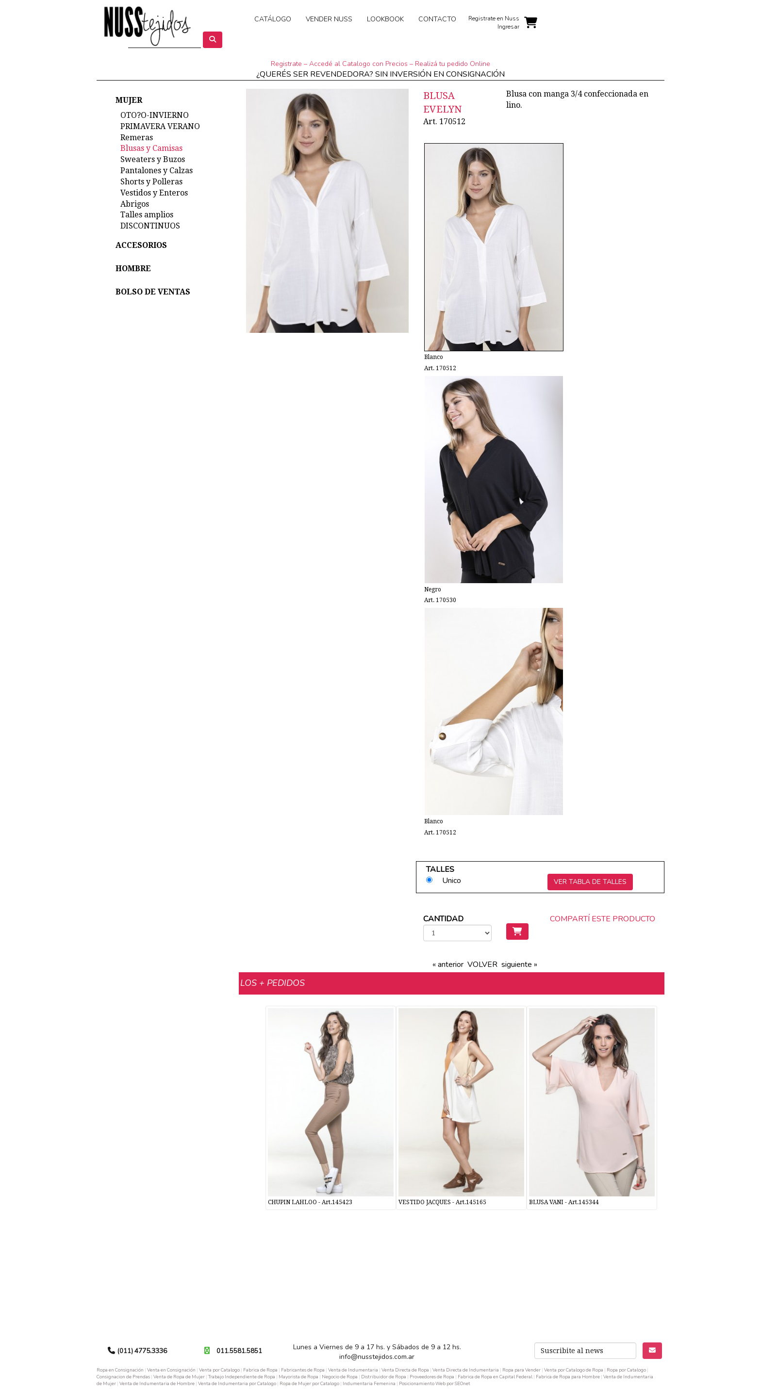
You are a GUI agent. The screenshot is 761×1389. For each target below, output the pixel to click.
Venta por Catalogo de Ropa (573, 1370)
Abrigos (134, 204)
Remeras (136, 137)
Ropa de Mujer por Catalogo (309, 1383)
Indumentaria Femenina (369, 1383)
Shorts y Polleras (151, 181)
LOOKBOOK (385, 19)
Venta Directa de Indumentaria (465, 1370)
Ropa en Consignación (120, 1370)
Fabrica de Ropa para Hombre (568, 1376)
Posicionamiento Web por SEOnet (434, 1383)
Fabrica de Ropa (260, 1370)
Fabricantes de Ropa (303, 1370)
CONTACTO (437, 19)
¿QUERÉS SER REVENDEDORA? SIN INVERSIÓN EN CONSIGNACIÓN (380, 74)
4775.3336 (150, 1351)
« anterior (447, 964)
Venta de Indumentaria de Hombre (157, 1383)
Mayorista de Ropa (298, 1376)
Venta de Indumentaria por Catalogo (237, 1383)
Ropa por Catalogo (626, 1370)
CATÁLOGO (272, 19)
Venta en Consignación (171, 1370)
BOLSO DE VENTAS (153, 291)
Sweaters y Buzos (152, 159)
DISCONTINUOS (150, 225)
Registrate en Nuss (493, 18)
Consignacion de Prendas (123, 1376)
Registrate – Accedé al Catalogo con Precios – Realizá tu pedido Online (380, 63)
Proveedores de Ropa (432, 1376)
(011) (125, 1351)
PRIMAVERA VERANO (160, 126)
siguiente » (519, 964)
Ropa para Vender (521, 1370)
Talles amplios (146, 214)
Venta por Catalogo (219, 1370)
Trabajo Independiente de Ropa (241, 1376)
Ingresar (508, 27)
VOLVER (482, 964)
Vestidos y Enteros (154, 192)
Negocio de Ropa (340, 1376)
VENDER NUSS (329, 19)
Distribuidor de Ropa (383, 1376)
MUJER (129, 100)
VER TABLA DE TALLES (590, 881)
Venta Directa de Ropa (405, 1370)
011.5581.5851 (239, 1351)
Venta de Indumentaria (353, 1370)
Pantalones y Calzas (156, 170)
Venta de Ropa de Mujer (179, 1376)
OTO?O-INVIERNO (154, 115)
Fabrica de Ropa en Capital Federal (495, 1376)
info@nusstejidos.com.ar (376, 1356)
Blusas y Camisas (151, 148)
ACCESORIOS (141, 245)
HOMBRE (133, 268)
